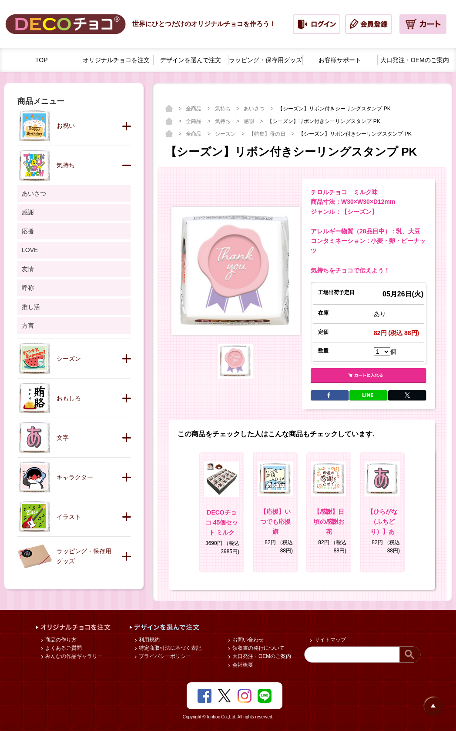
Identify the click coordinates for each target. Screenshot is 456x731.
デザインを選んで (190, 60)
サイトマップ (329, 640)
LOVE (30, 249)
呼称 (28, 287)
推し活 (31, 306)
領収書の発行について (258, 648)
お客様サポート (340, 59)
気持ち (223, 109)
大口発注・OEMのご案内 (261, 656)
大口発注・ (414, 60)
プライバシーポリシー (164, 656)
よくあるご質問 (63, 648)
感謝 (249, 121)
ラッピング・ (265, 60)
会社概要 (242, 665)
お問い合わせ (247, 640)
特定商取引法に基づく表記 (169, 648)
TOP (41, 59)
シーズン (226, 134)
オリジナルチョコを (116, 60)
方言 (28, 325)
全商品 (194, 109)
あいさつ (255, 109)
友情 (28, 269)
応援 (28, 231)
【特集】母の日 (268, 134)
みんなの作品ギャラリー (73, 656)
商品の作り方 (60, 640)
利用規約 (148, 640)
